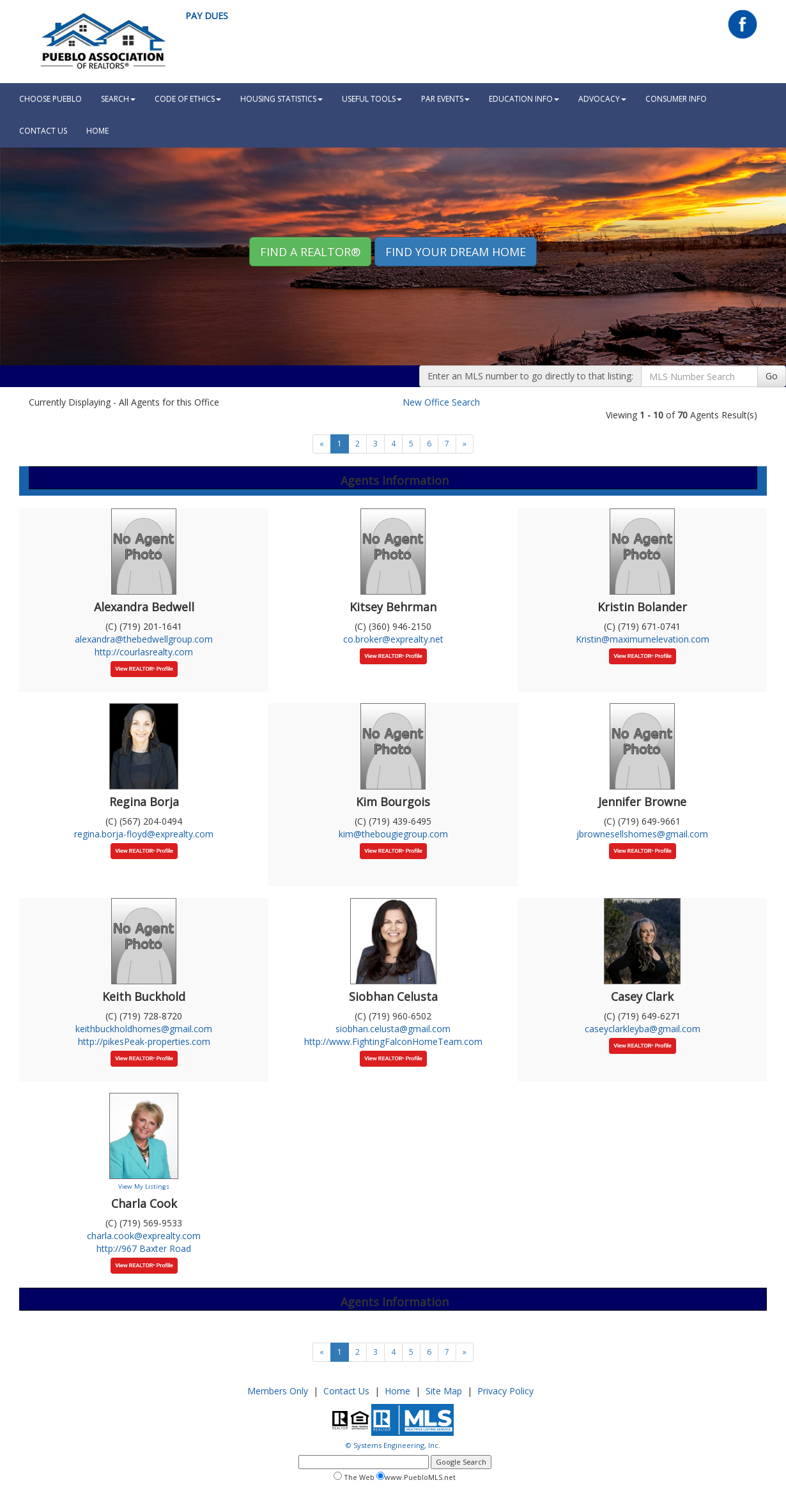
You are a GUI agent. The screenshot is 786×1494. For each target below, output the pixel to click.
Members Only (277, 1391)
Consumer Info (676, 98)
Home (397, 1391)
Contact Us (43, 130)
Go (772, 376)
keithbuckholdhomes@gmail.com (143, 1029)
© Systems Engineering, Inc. (393, 1445)
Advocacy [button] (602, 98)
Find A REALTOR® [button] (310, 251)
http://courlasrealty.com (144, 652)
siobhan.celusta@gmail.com (393, 1029)
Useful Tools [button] (372, 98)
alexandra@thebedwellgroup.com (144, 639)
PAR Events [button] (445, 98)
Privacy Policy (505, 1391)
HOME (97, 130)
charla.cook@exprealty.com (144, 1236)
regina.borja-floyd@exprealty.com (143, 834)
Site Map (444, 1391)
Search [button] (118, 98)
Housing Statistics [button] (281, 98)
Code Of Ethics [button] (188, 98)
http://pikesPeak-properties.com (144, 1041)
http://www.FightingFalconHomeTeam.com (393, 1041)
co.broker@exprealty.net (393, 639)
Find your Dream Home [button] (455, 251)
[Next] (465, 444)
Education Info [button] (524, 98)
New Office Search (441, 402)
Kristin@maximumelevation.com (642, 639)
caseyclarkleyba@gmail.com (642, 1029)
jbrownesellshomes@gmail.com (642, 834)
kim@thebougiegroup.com (393, 834)
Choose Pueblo (50, 98)
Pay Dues (206, 16)
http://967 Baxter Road (143, 1248)
